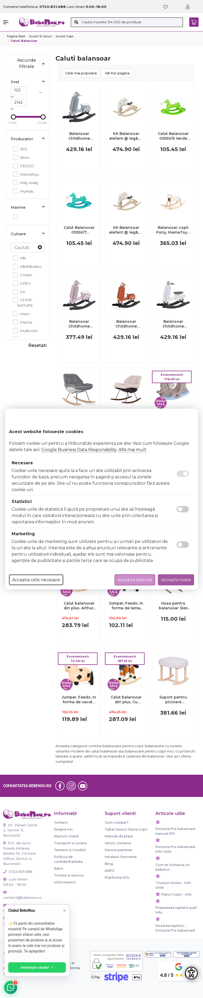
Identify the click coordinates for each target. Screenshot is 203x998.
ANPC (109, 871)
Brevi (23, 157)
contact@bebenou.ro (20, 895)
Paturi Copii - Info (176, 894)
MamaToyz (28, 174)
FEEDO (26, 165)
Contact (61, 822)
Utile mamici (65, 882)
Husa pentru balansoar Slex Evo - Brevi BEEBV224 (173, 605)
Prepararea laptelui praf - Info (177, 910)
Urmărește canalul (37, 967)
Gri (21, 291)
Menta (24, 322)
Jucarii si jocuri (40, 36)
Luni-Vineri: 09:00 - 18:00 (15, 882)
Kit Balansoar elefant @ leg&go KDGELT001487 (126, 230)
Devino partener (118, 850)
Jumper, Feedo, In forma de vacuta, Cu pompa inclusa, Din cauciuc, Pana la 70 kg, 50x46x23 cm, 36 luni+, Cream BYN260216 (79, 699)
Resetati (37, 345)
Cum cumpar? (116, 822)
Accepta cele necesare (36, 579)
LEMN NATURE (25, 302)
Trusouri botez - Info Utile (173, 885)
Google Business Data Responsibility (79, 449)
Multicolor (27, 330)
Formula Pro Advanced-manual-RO (175, 831)
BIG (22, 148)
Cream (24, 274)
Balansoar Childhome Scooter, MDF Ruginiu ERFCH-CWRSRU (126, 324)
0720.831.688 (17, 871)
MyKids (25, 191)
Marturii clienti (66, 836)
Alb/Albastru (29, 266)
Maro (23, 313)
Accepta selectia (135, 579)
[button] (8, 22)
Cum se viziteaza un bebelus (172, 867)
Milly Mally (27, 182)
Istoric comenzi (118, 843)
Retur (58, 868)
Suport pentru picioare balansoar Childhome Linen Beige (173, 699)
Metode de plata (119, 836)
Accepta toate (176, 579)
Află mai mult (132, 449)
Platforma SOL (117, 877)
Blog (109, 864)
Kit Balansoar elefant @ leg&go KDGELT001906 (126, 136)
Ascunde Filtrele (31, 63)
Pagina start (16, 36)
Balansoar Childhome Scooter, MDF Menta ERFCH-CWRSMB (79, 136)
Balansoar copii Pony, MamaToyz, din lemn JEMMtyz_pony (173, 230)
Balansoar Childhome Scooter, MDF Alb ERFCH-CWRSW (173, 324)
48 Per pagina (117, 73)
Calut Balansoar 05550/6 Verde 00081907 (173, 136)
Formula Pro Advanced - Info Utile (176, 849)
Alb (21, 257)
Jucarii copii (64, 36)
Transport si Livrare (70, 843)
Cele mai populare (81, 73)
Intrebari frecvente (121, 857)
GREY (24, 283)
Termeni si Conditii (70, 850)
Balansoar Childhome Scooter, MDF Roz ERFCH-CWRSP (79, 324)
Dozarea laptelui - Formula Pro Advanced (175, 928)
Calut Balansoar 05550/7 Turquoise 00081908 (79, 230)
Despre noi (63, 829)
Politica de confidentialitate (68, 859)
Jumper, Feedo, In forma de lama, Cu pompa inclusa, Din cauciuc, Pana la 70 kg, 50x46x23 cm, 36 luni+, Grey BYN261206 (126, 605)
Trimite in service (69, 875)
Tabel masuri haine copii (126, 829)
